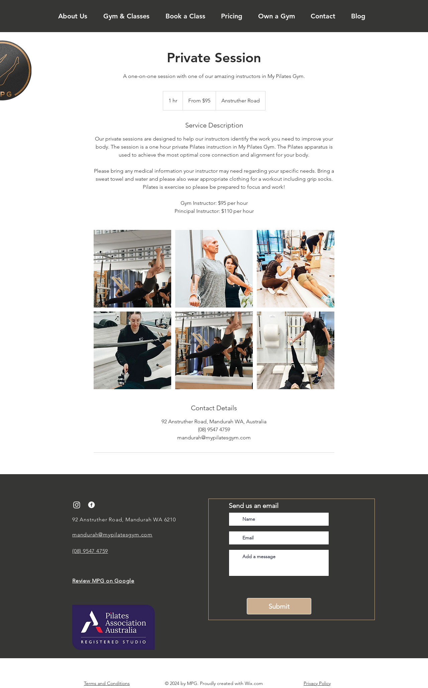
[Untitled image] (132, 269)
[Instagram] (76, 504)
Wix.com (254, 683)
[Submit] (279, 606)
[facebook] (91, 504)
